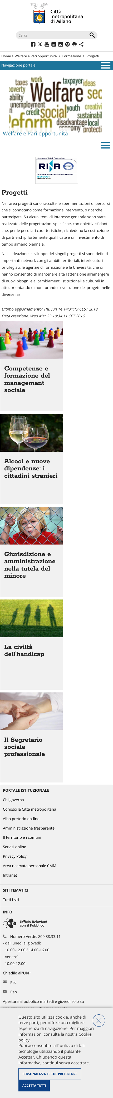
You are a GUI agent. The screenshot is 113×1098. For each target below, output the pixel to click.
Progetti (93, 56)
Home (6, 56)
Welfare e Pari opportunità (36, 56)
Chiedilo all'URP (17, 973)
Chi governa (13, 799)
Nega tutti (99, 1020)
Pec (13, 982)
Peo (13, 992)
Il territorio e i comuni (22, 837)
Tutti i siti (11, 899)
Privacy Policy (15, 856)
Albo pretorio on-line (21, 818)
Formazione (71, 56)
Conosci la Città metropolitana (29, 809)
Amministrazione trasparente (29, 828)
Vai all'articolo (31, 366)
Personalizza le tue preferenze (49, 1074)
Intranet (10, 875)
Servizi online (14, 847)
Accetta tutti (34, 1085)
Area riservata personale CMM (29, 865)
